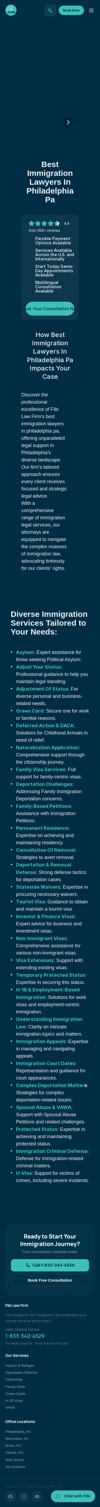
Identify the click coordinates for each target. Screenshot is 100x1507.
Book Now (71, 10)
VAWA (10, 1408)
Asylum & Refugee (19, 1366)
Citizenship (13, 1379)
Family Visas (15, 1387)
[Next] (68, 122)
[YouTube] (37, 1496)
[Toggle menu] (91, 10)
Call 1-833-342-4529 (50, 1265)
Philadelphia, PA (18, 1432)
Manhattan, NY (17, 1439)
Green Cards (15, 1394)
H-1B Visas (14, 1401)
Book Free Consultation (50, 1280)
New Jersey (14, 1460)
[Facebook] (10, 1496)
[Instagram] (24, 1496)
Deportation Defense (21, 1372)
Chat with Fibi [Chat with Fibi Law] (73, 1496)
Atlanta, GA (14, 1453)
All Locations (15, 1467)
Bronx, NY (13, 1446)
